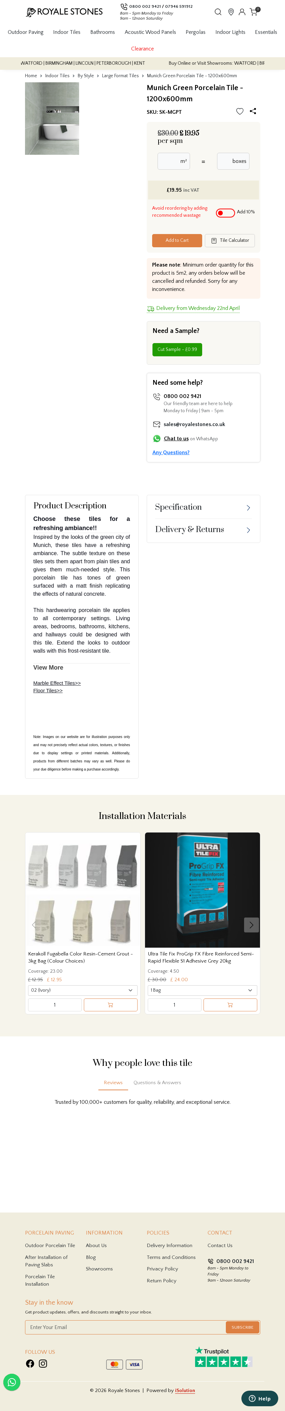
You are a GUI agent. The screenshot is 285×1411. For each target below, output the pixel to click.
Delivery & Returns (189, 530)
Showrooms (99, 1269)
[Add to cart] (111, 1004)
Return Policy (161, 1281)
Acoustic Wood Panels (150, 32)
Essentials (266, 32)
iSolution (185, 1390)
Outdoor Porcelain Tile (50, 1245)
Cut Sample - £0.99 (177, 349)
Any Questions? (171, 452)
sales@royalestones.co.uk (194, 424)
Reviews (113, 1083)
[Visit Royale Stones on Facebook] (30, 1364)
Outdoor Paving (26, 32)
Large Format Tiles (120, 76)
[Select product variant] (83, 990)
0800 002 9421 (145, 6)
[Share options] (254, 112)
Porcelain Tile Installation (40, 1280)
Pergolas (196, 32)
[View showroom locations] (231, 11)
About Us (96, 1245)
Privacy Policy (162, 1269)
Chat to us (176, 439)
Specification (178, 507)
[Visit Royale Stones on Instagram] (43, 1364)
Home (31, 76)
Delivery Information (169, 1245)
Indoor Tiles (66, 32)
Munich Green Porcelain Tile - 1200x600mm (192, 76)
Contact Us (220, 1245)
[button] (218, 12)
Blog (91, 1257)
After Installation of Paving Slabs (46, 1261)
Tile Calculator (230, 240)
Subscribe (243, 1327)
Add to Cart (177, 240)
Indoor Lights (230, 32)
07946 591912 (179, 6)
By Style (86, 76)
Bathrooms (102, 32)
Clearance (142, 49)
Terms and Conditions (171, 1257)
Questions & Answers (157, 1083)
